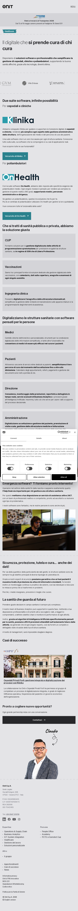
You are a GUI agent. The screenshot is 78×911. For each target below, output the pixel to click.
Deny (14, 477)
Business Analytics (12, 834)
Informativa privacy (9, 876)
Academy (46, 834)
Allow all (64, 477)
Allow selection (39, 477)
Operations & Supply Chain (15, 831)
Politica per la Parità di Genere (13, 892)
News (6, 870)
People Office (47, 831)
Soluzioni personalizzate (14, 845)
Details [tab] (39, 438)
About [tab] (64, 438)
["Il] (15, 156)
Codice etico (7, 887)
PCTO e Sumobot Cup (51, 837)
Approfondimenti (11, 864)
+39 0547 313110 (12, 814)
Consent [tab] (13, 438)
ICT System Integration (14, 837)
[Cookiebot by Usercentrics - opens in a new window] (61, 432)
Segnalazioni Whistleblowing (13, 884)
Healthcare (9, 840)
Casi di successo (11, 867)
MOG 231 (6, 881)
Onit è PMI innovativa (10, 878)
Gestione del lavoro (12, 843)
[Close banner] (75, 432)
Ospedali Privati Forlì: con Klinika (34, 681)
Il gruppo (8, 856)
